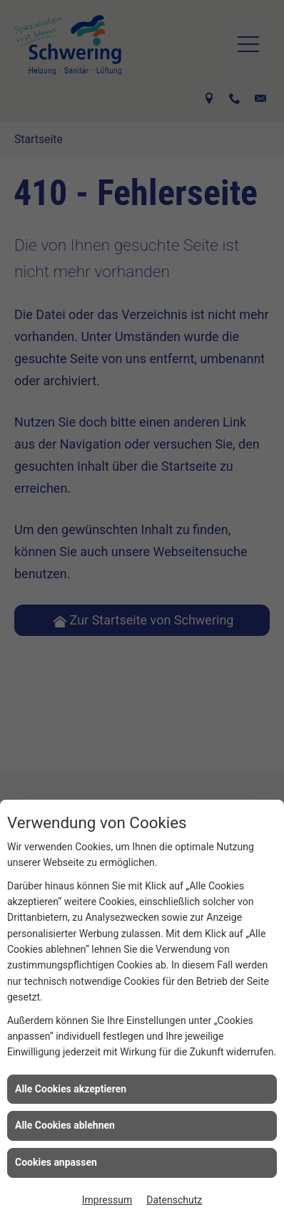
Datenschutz (174, 1200)
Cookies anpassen (56, 1162)
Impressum (107, 1200)
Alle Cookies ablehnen (65, 1125)
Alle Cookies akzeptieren (70, 1089)
